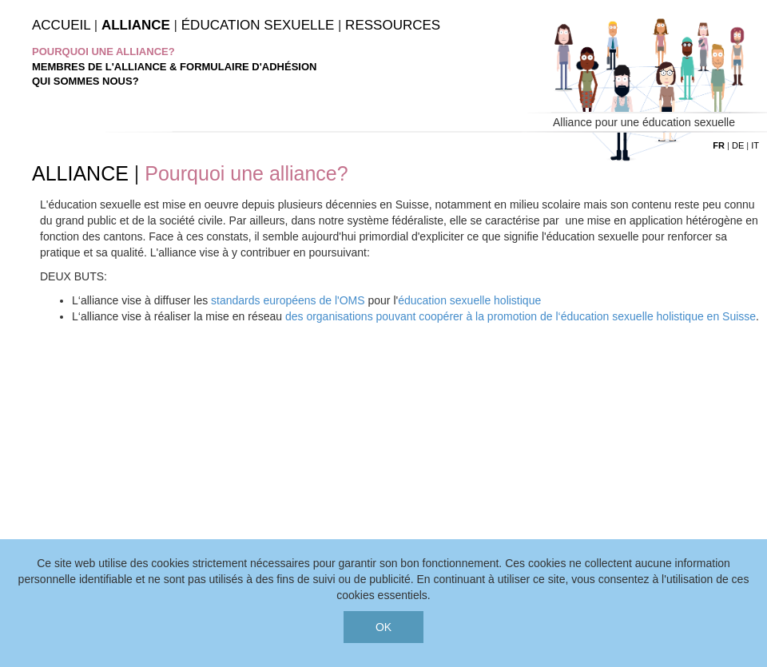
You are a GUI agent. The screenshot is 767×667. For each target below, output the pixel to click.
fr (719, 145)
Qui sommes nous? (85, 81)
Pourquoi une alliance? (103, 52)
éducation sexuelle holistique (469, 300)
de (738, 145)
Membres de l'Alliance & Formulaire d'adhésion (174, 67)
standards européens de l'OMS (288, 300)
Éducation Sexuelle (257, 25)
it (755, 145)
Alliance (135, 25)
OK (383, 627)
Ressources (392, 25)
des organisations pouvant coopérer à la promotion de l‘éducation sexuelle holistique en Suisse (520, 316)
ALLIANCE (80, 173)
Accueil (61, 25)
